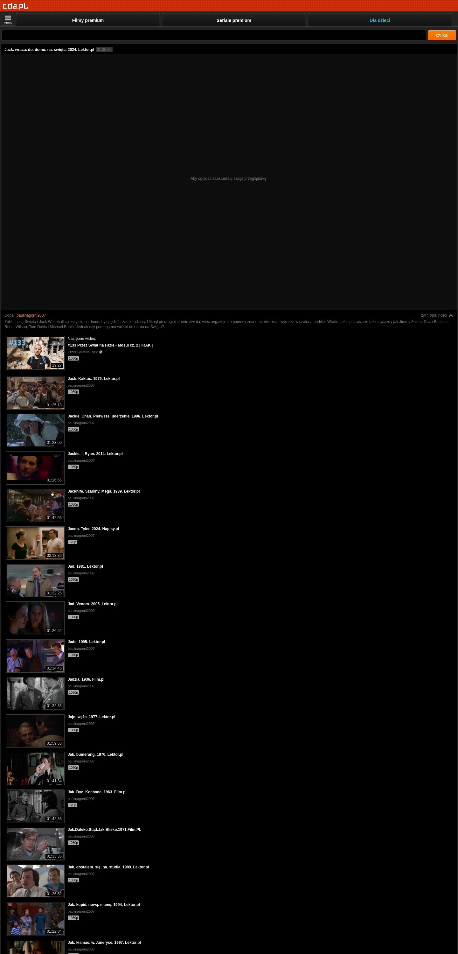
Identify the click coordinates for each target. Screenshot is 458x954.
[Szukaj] (214, 35)
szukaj (442, 35)
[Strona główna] (15, 6)
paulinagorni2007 (31, 315)
